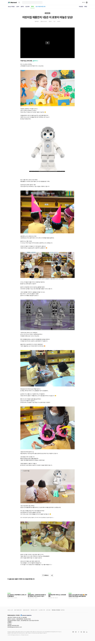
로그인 (83, 2)
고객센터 (10, 622)
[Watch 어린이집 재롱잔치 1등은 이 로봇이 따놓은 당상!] (47, 42)
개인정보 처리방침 (56, 610)
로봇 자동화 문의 (18, 610)
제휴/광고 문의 (34, 610)
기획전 (85, 6)
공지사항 (48, 610)
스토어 (17, 6)
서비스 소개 (10, 610)
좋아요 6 (45, 575)
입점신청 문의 (26, 610)
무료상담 (81, 6)
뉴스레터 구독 (42, 610)
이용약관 (62, 610)
